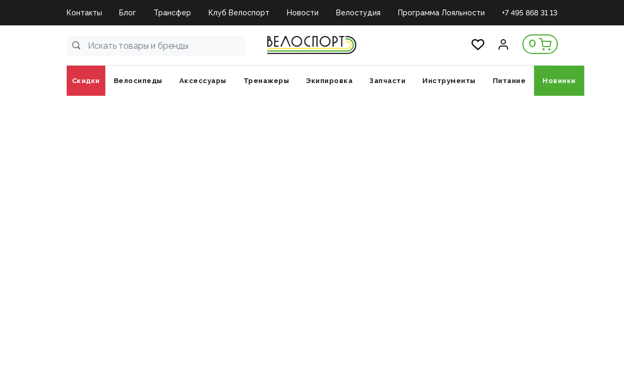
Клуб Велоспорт (239, 12)
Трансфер (172, 12)
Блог (127, 12)
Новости (303, 12)
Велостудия (358, 12)
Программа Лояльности (441, 12)
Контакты (84, 12)
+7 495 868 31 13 (529, 12)
